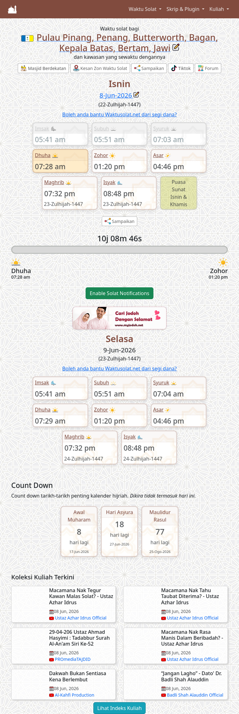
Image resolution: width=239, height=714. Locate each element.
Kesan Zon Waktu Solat (100, 68)
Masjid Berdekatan (43, 68)
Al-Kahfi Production (74, 695)
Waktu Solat (143, 9)
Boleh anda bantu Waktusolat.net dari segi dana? (119, 114)
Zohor (101, 155)
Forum (208, 68)
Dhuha (42, 155)
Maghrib (54, 182)
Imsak (42, 128)
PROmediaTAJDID (73, 659)
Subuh (101, 128)
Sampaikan (149, 68)
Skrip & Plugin (183, 9)
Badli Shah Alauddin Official (195, 695)
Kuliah (217, 9)
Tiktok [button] (181, 68)
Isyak (109, 182)
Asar (158, 155)
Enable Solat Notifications (119, 293)
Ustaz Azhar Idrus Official (80, 618)
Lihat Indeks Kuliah (119, 708)
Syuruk (161, 128)
